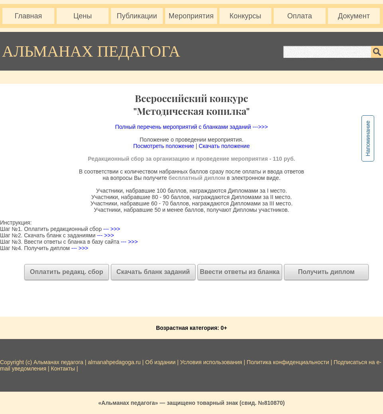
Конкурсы (245, 16)
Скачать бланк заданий (153, 271)
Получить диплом (326, 271)
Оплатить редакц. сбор (66, 271)
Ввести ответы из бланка (240, 271)
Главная (28, 16)
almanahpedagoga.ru (115, 362)
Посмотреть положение (163, 146)
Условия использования (211, 362)
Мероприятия (191, 16)
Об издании (160, 362)
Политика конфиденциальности (288, 362)
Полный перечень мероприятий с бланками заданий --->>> (191, 127)
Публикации (137, 16)
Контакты (63, 368)
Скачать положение (224, 146)
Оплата (299, 16)
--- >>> (111, 229)
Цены (82, 16)
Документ (354, 16)
